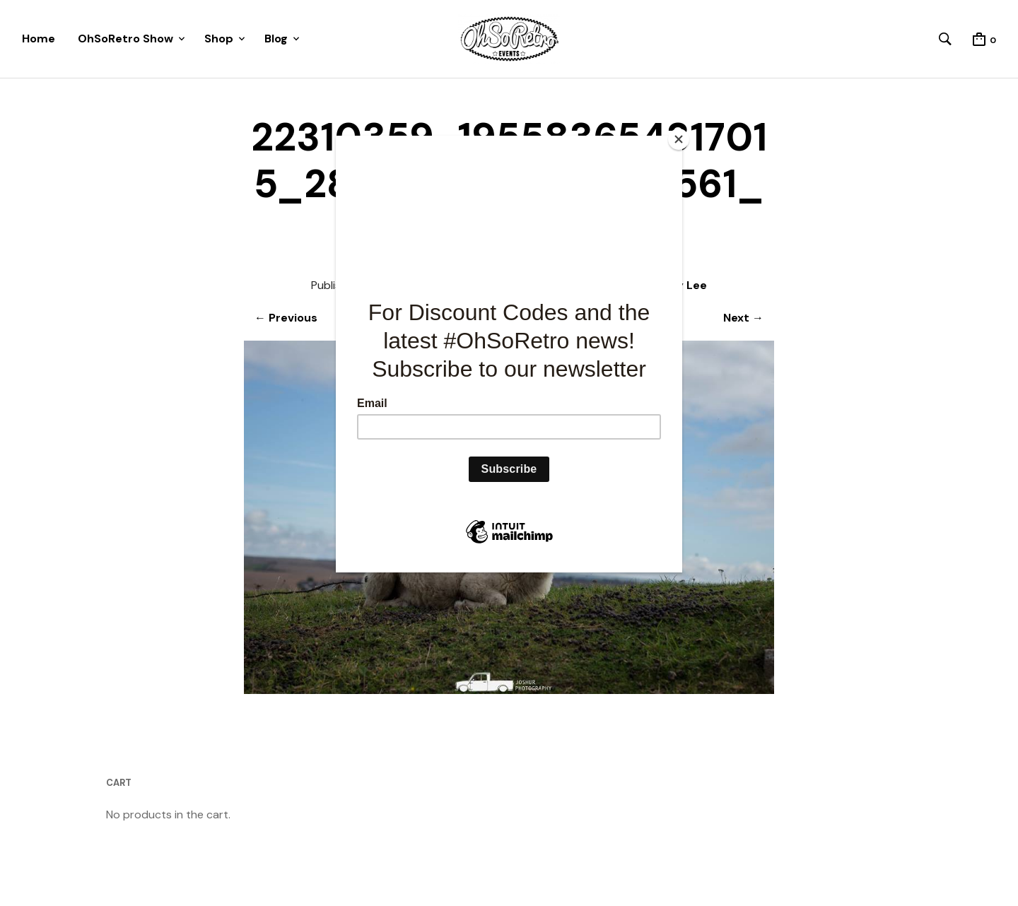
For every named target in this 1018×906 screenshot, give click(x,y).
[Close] (678, 139)
